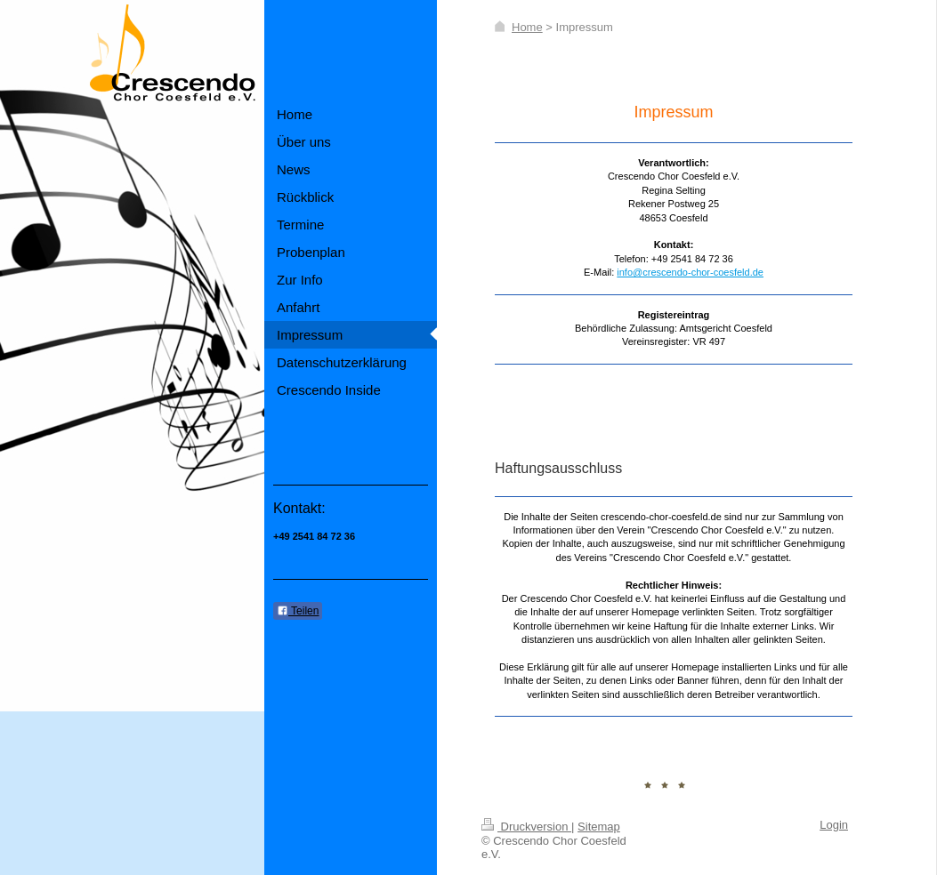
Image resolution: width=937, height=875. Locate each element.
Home (527, 27)
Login (834, 824)
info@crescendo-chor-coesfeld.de (690, 272)
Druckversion (526, 826)
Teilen (298, 611)
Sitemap (599, 826)
